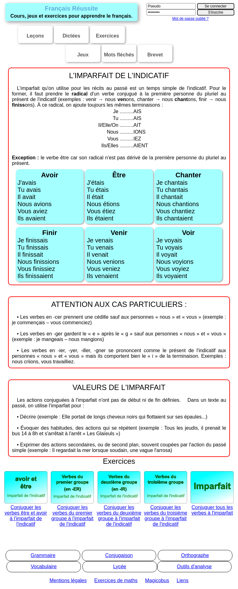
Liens (182, 580)
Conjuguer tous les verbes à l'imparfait (212, 507)
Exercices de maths (116, 580)
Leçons (35, 35)
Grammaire (43, 555)
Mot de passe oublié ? (190, 18)
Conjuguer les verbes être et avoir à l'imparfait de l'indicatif (25, 513)
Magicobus (157, 580)
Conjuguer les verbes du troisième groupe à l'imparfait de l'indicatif (165, 513)
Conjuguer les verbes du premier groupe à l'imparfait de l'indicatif (72, 513)
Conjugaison (119, 555)
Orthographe (195, 555)
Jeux (82, 54)
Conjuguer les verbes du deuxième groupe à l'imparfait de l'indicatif (119, 513)
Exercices (107, 35)
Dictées (71, 35)
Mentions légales (68, 580)
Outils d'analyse (194, 566)
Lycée (119, 566)
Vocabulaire (44, 566)
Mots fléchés (119, 54)
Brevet (155, 54)
